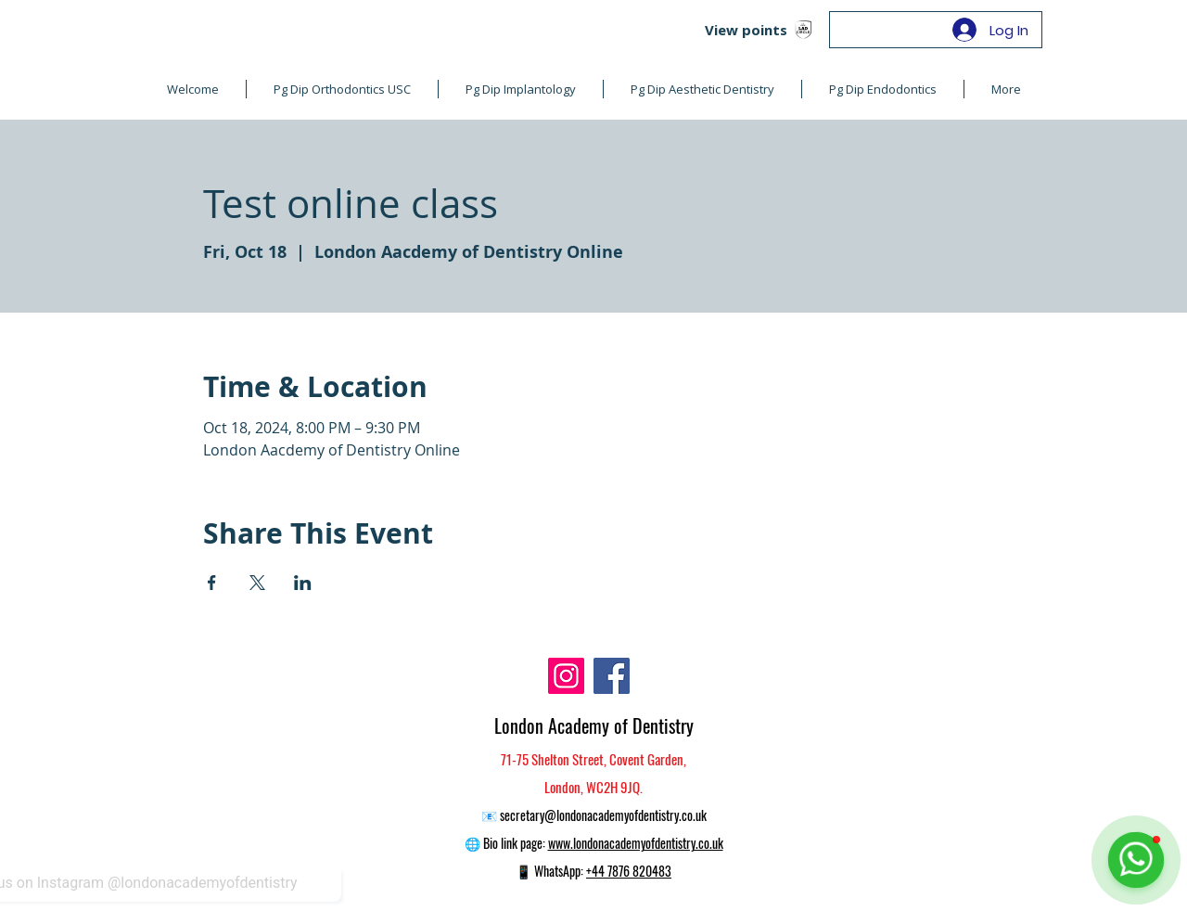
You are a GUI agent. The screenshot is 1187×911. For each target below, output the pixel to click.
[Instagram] (566, 676)
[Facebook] (612, 676)
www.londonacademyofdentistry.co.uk (635, 843)
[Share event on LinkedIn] (303, 582)
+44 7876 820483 (628, 870)
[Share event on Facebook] (212, 582)
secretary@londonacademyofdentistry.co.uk (603, 815)
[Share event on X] (257, 582)
